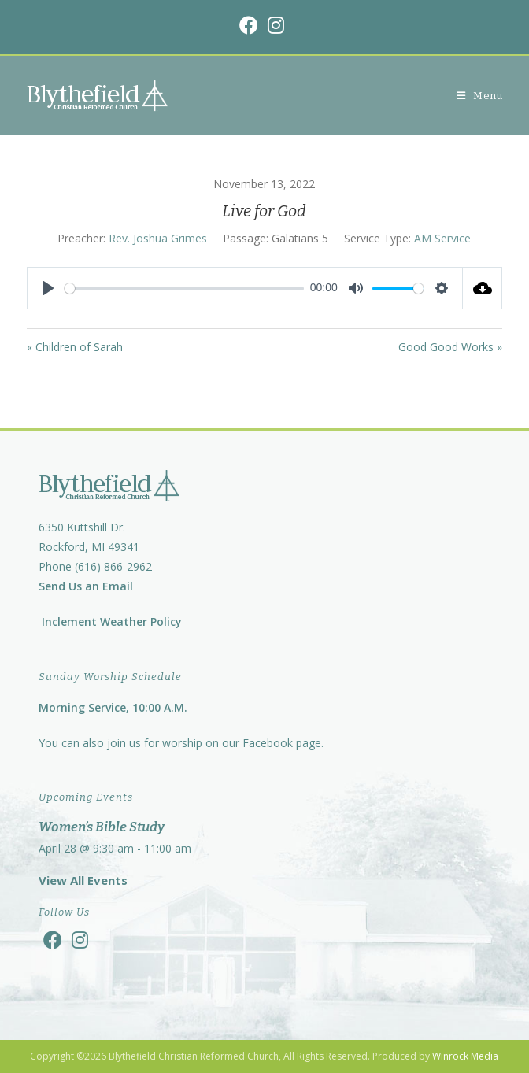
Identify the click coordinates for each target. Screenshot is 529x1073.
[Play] (48, 288)
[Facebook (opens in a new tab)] (251, 25)
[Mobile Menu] (480, 96)
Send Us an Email (86, 586)
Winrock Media (465, 1056)
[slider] (185, 288)
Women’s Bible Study (102, 827)
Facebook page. (283, 742)
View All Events (83, 880)
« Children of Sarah (75, 346)
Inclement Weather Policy (110, 621)
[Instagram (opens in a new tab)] (276, 25)
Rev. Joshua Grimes (158, 238)
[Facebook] (52, 939)
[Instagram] (80, 939)
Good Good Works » (450, 346)
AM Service (442, 238)
